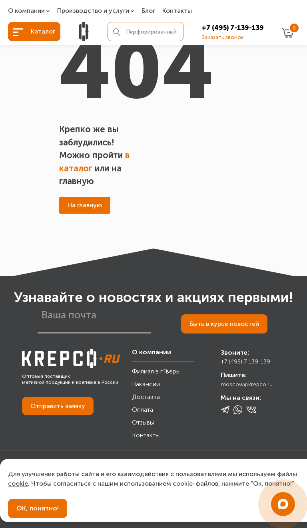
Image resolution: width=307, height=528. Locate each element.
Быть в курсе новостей (224, 324)
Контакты (177, 11)
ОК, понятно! (37, 508)
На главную (85, 205)
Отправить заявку (57, 406)
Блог (148, 11)
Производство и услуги (93, 11)
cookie (18, 483)
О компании (26, 11)
